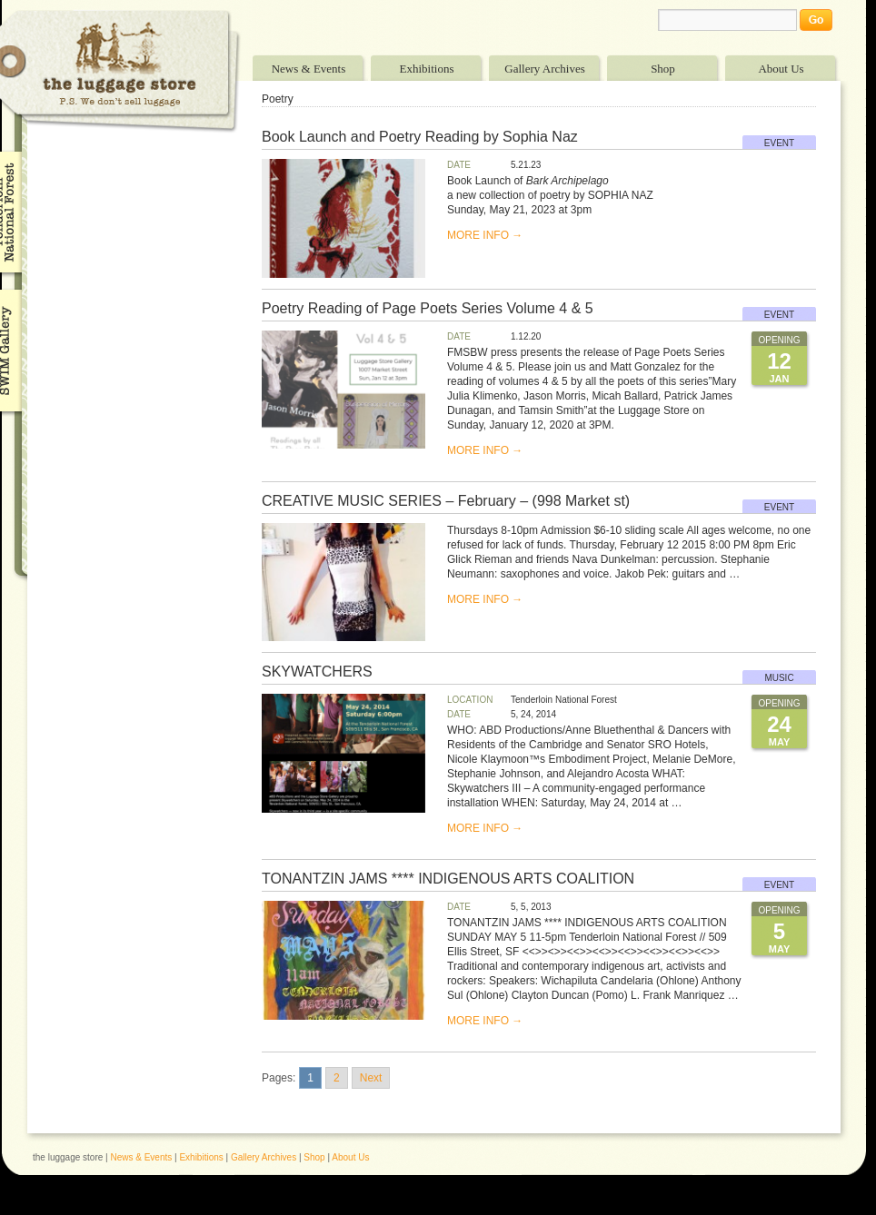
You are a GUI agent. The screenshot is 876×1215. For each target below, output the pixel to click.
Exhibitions (427, 68)
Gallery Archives (544, 68)
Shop (663, 68)
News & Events (309, 68)
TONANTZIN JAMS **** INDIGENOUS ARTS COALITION (448, 878)
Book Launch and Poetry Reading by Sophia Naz (420, 136)
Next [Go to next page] (371, 1078)
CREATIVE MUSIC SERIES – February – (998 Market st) (446, 501)
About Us (780, 68)
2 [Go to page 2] (336, 1078)
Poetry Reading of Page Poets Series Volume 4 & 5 (427, 308)
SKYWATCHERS (317, 671)
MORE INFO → (485, 235)
